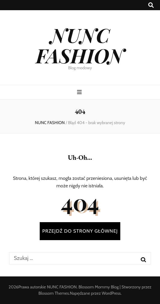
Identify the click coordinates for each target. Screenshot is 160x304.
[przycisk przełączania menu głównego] (80, 92)
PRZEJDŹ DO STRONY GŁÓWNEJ (80, 231)
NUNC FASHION (80, 45)
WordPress (111, 293)
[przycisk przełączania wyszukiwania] (151, 5)
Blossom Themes (53, 293)
